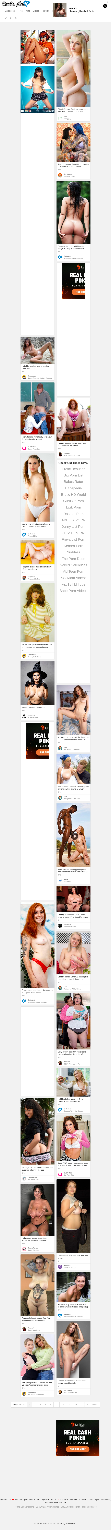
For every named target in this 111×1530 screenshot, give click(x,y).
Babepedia (73, 488)
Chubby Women (70, 927)
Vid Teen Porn (73, 571)
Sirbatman (32, 376)
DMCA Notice (67, 1507)
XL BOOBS (32, 447)
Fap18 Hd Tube (73, 584)
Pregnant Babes (34, 579)
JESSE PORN (73, 533)
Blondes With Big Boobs (73, 1111)
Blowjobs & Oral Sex (72, 799)
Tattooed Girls (69, 176)
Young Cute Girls (34, 657)
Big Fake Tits (69, 1175)
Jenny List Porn (73, 526)
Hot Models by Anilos (72, 749)
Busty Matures (33, 1250)
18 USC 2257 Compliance (47, 1507)
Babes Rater (73, 482)
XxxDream (68, 174)
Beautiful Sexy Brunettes (73, 258)
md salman (68, 1391)
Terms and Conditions (24, 1507)
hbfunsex (67, 924)
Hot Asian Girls (33, 1180)
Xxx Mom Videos (74, 578)
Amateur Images (70, 1268)
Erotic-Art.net (54, 1523)
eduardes (31, 715)
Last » (95, 1405)
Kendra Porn (73, 546)
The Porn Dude (73, 559)
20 (69, 1405)
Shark (66, 879)
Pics (21, 11)
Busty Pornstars (34, 449)
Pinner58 (67, 1265)
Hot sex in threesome (36, 1395)
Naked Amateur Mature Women (40, 378)
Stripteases (91, 1507)
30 (75, 1405)
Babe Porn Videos (73, 591)
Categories (11, 11)
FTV (65, 117)
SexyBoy (31, 577)
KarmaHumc (32, 1177)
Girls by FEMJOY (70, 1393)
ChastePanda (33, 1248)
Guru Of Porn (73, 501)
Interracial (67, 881)
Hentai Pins (79, 1507)
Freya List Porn (73, 539)
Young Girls (32, 536)
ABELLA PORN (73, 520)
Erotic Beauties (73, 469)
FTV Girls (67, 119)
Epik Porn (73, 507)
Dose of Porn (73, 514)
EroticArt (67, 256)
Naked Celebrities (73, 565)
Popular (45, 11)
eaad (65, 747)
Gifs (28, 11)
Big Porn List (73, 475)
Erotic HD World (73, 494)
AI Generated (33, 717)
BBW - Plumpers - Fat (72, 455)
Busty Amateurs (34, 1330)
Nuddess (73, 552)
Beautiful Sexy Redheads (37, 1002)
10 (63, 1405)
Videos (36, 11)
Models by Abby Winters (73, 989)
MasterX (67, 453)
